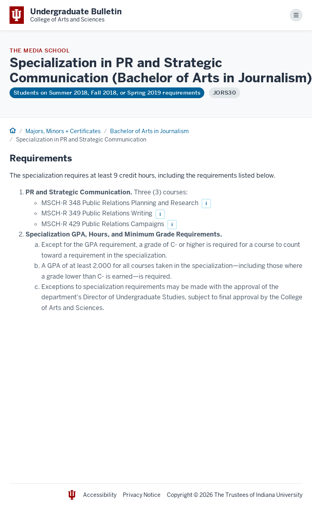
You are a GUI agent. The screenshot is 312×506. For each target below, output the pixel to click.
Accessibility (99, 494)
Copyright (179, 494)
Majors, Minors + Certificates (63, 131)
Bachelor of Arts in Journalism (149, 131)
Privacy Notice (142, 494)
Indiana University (279, 494)
